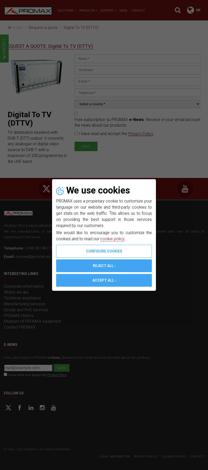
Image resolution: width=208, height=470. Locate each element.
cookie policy (112, 238)
